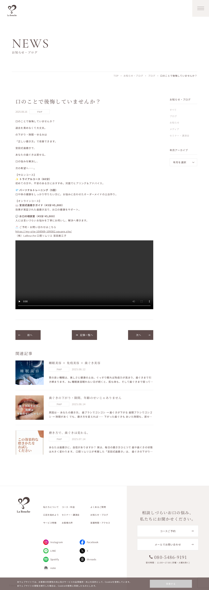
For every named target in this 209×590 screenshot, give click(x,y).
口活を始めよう (51, 514)
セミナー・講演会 (179, 135)
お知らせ (174, 122)
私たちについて (51, 507)
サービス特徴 (50, 522)
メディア (174, 129)
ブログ (151, 75)
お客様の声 (67, 522)
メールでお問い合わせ (168, 544)
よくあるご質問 (98, 507)
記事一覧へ (84, 335)
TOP (116, 75)
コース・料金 (68, 507)
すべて (173, 109)
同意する (171, 583)
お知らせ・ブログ (133, 75)
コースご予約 (168, 531)
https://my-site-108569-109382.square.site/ (43, 231)
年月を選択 (179, 162)
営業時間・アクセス (100, 522)
